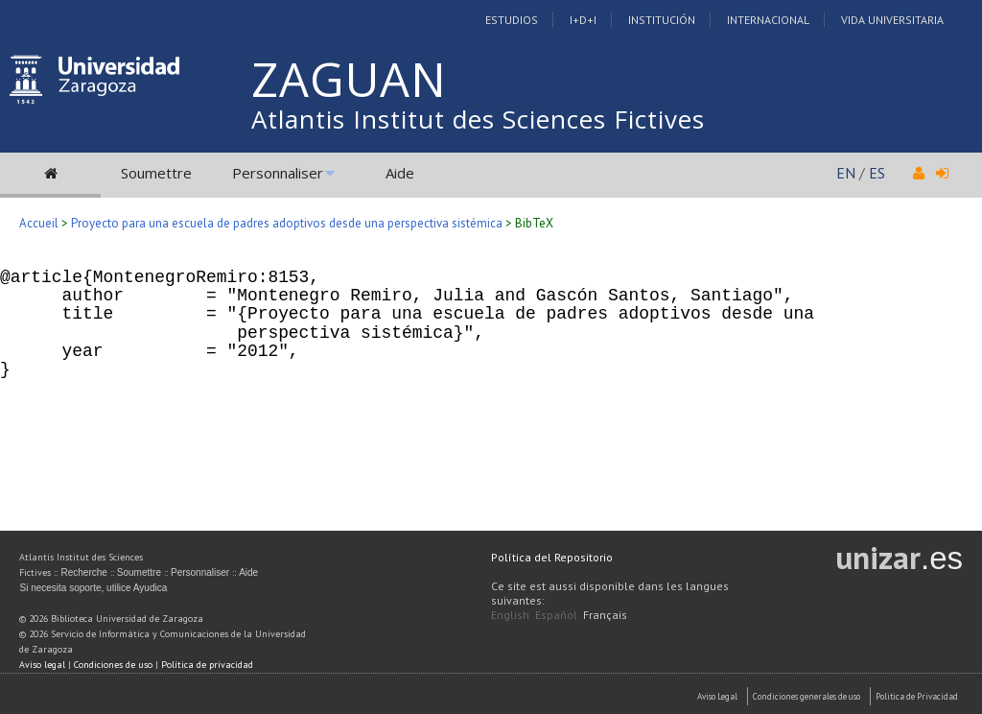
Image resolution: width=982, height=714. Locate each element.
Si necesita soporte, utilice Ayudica (93, 588)
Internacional (768, 19)
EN (845, 172)
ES (877, 172)
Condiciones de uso (113, 664)
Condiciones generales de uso (806, 696)
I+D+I (583, 19)
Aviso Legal (717, 696)
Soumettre (156, 172)
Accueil (38, 223)
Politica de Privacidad (917, 696)
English (510, 614)
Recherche (83, 572)
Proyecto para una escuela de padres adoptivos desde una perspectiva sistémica (287, 223)
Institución (661, 19)
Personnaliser (277, 172)
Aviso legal (42, 664)
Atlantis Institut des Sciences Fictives (478, 119)
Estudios (511, 19)
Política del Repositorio (552, 557)
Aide (400, 172)
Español (556, 614)
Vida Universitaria (892, 19)
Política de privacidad (207, 664)
